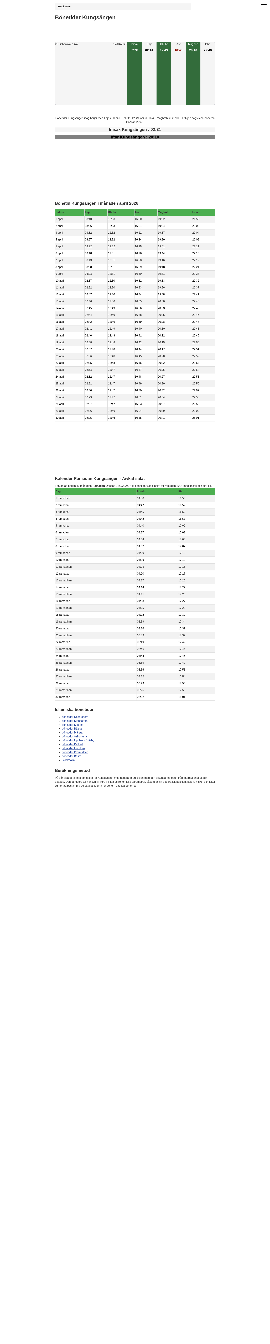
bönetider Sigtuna (72, 724)
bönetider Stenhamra (74, 720)
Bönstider (75, 795)
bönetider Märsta (72, 732)
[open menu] (264, 6)
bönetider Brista (71, 756)
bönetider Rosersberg (75, 716)
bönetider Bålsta (72, 728)
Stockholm (64, 6)
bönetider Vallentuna (74, 736)
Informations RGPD (67, 802)
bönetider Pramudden (75, 752)
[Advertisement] (91, 76)
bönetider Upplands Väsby (78, 740)
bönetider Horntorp (73, 748)
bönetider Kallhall (72, 744)
